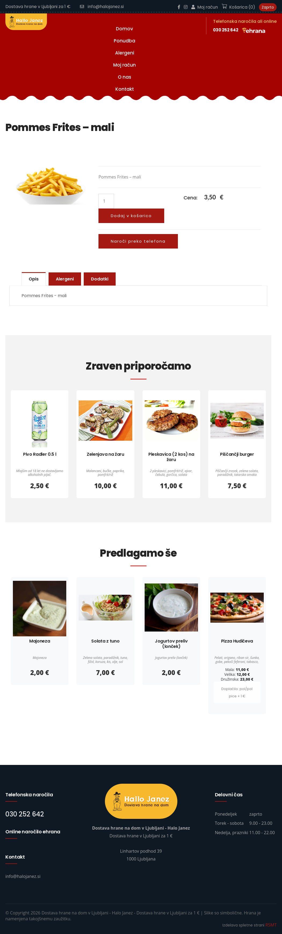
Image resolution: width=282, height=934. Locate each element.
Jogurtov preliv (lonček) (171, 644)
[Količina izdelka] (106, 201)
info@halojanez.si (102, 6)
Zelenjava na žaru (105, 454)
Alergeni (124, 53)
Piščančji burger (237, 454)
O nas (124, 77)
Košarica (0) (238, 7)
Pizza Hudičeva (237, 641)
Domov (124, 28)
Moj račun (204, 7)
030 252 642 (225, 30)
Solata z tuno (105, 641)
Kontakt (124, 89)
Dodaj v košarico (131, 215)
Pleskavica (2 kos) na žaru (171, 457)
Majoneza (39, 641)
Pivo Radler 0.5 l (39, 454)
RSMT (271, 925)
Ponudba (124, 41)
